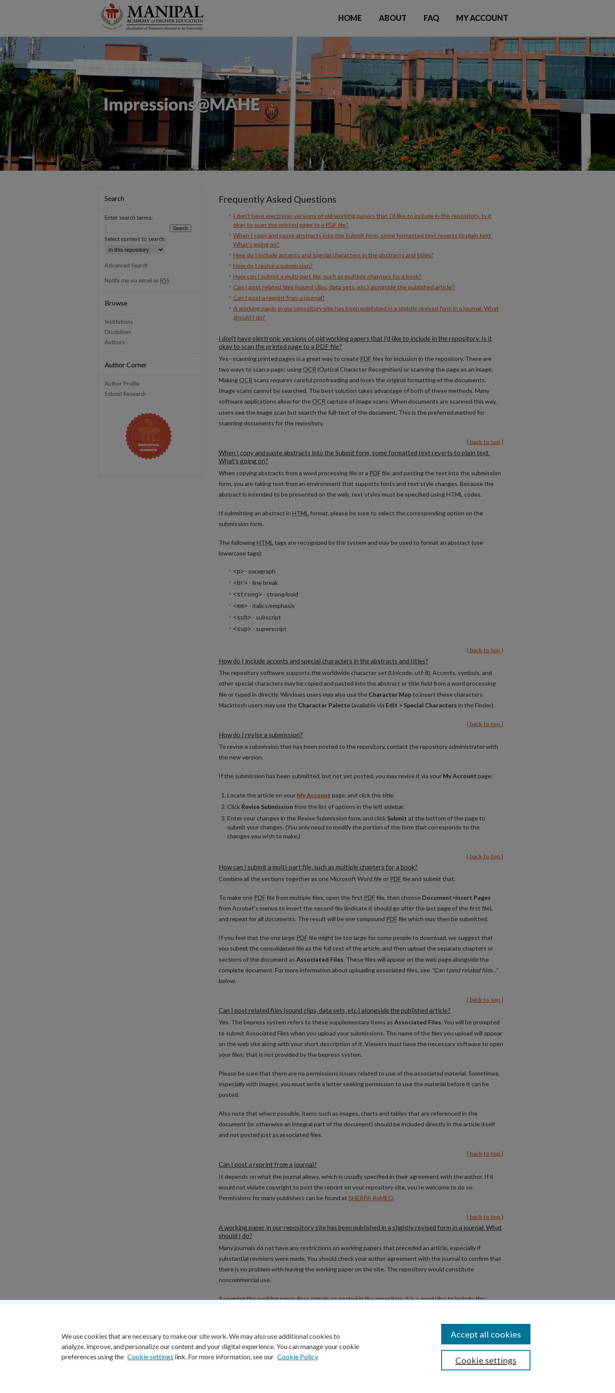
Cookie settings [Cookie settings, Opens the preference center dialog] (485, 1360)
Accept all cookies (486, 1334)
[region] (307, 1346)
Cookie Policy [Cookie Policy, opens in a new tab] (297, 1356)
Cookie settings (150, 1356)
